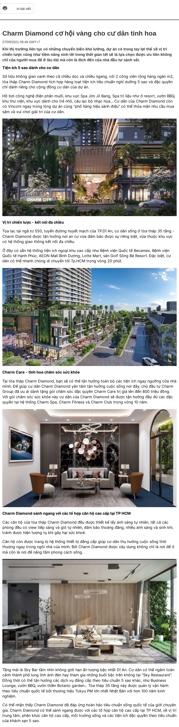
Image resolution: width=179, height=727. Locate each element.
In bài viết (17, 8)
